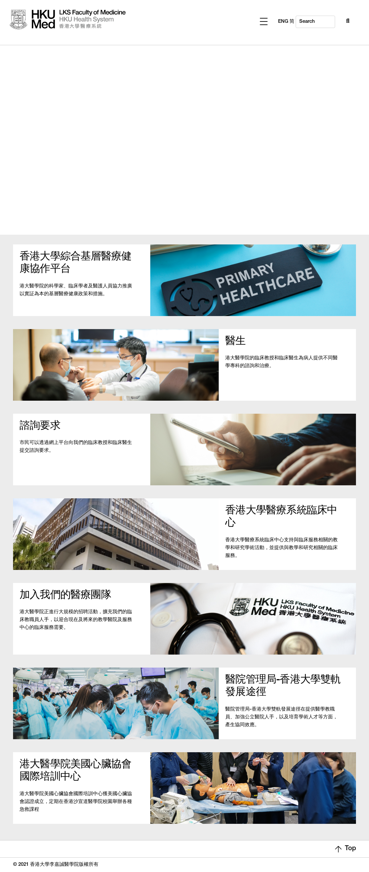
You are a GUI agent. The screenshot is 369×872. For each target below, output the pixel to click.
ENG (345, 21)
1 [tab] (183, 216)
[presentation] (185, 217)
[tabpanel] (184, 133)
